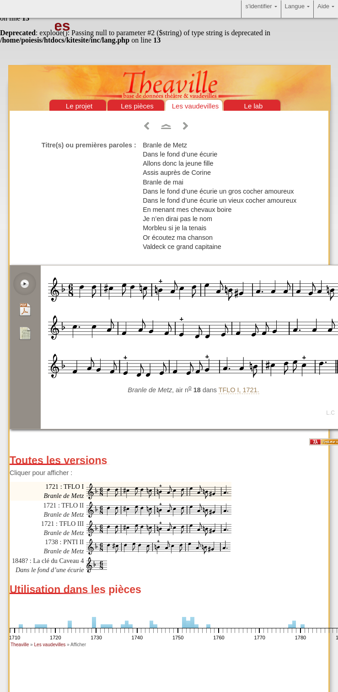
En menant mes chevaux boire (187, 209)
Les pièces (137, 106)
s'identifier (261, 9)
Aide (325, 9)
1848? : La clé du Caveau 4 (48, 565)
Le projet (79, 106)
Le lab (253, 106)
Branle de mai (163, 182)
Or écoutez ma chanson (178, 237)
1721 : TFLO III (62, 528)
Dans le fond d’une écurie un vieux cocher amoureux (219, 200)
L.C (330, 413)
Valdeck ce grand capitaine (182, 246)
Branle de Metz (165, 145)
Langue (297, 9)
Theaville (20, 644)
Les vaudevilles (195, 106)
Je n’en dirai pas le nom (177, 218)
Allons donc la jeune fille (178, 163)
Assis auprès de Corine (177, 172)
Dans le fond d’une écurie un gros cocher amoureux (218, 191)
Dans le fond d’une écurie (180, 154)
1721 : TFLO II (63, 510)
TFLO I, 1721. (239, 390)
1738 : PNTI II (63, 546)
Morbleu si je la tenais (174, 228)
